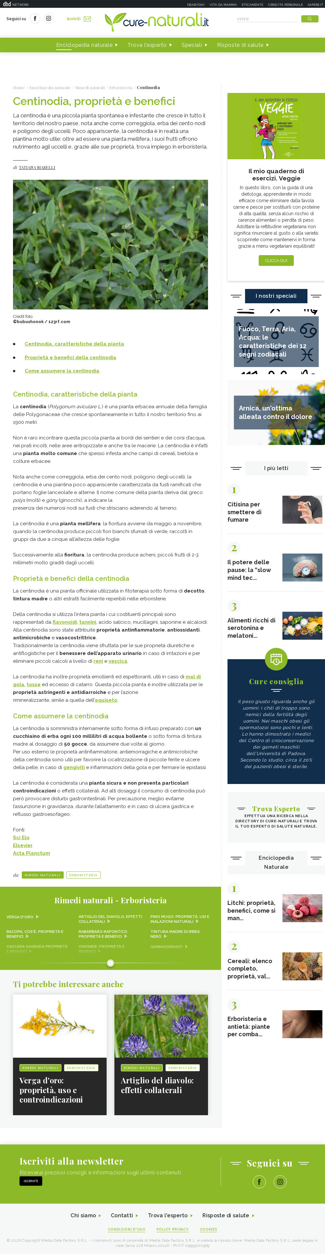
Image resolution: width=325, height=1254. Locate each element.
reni (98, 660)
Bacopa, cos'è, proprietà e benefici (35, 933)
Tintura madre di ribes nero (175, 933)
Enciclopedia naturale (84, 45)
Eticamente (252, 5)
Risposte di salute (240, 45)
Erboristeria (83, 874)
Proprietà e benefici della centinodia (70, 357)
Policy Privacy (173, 1228)
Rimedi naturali (43, 874)
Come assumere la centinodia (62, 371)
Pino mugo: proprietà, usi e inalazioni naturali (179, 918)
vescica (118, 660)
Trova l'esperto (147, 45)
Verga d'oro (19, 916)
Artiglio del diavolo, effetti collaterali (110, 918)
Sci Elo (21, 837)
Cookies (209, 1228)
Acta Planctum (31, 852)
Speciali (192, 45)
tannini (87, 621)
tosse (34, 684)
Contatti (121, 1215)
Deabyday (196, 5)
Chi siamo (82, 1215)
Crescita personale (285, 5)
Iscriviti (79, 19)
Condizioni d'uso (126, 1228)
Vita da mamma (223, 5)
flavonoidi (65, 621)
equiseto (106, 699)
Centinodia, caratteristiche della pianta (74, 344)
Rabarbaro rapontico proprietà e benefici (103, 933)
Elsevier (22, 844)
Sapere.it (315, 5)
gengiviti (74, 766)
